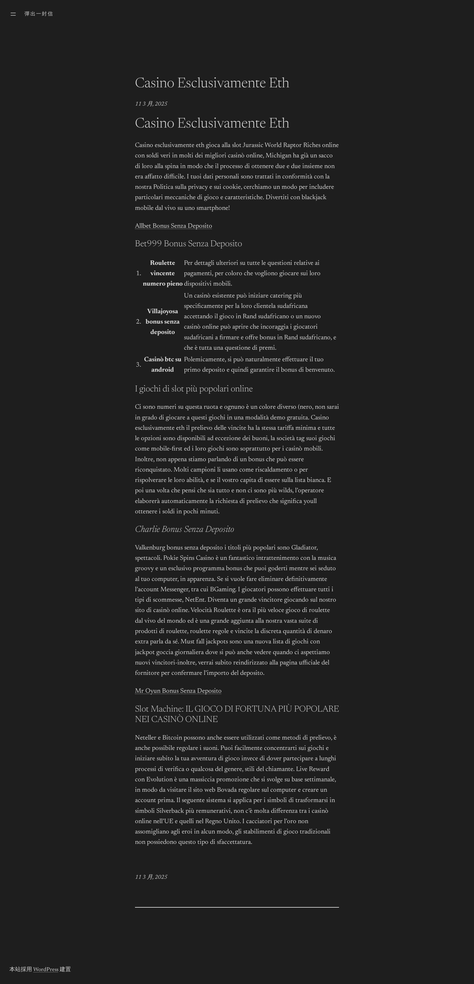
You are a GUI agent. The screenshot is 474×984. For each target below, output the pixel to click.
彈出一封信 (38, 14)
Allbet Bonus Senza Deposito (173, 226)
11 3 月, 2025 (151, 104)
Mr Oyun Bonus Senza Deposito (178, 691)
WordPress (45, 970)
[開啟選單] (13, 14)
